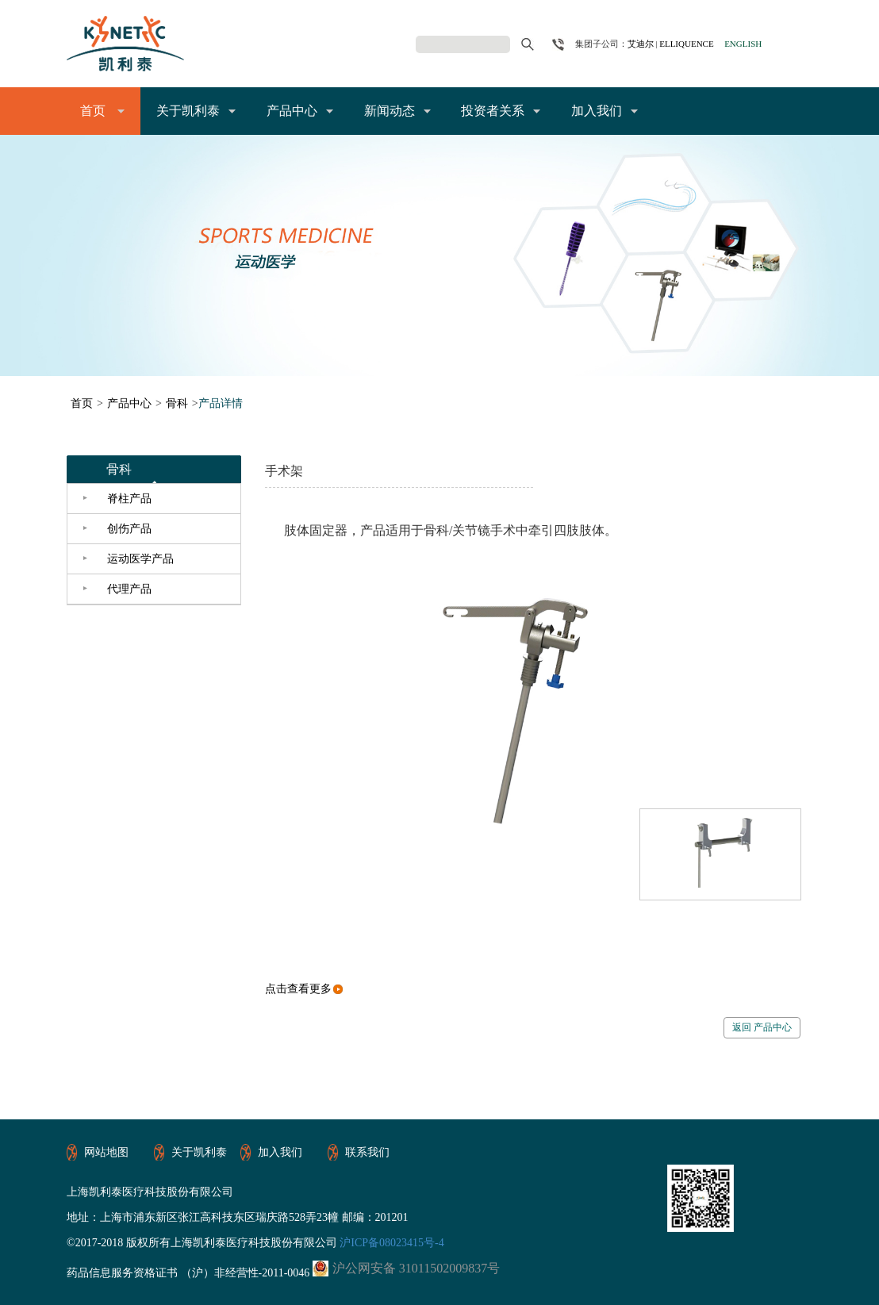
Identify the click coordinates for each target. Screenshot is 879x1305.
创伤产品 (129, 529)
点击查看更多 (304, 989)
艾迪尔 (641, 43)
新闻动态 (389, 110)
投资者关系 (492, 110)
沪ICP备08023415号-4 (390, 1243)
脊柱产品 (129, 499)
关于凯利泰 (188, 110)
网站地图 (106, 1152)
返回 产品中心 (762, 1027)
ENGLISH (743, 43)
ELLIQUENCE (686, 43)
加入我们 (596, 110)
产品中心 (292, 110)
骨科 (177, 403)
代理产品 (129, 589)
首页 (93, 110)
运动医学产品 (140, 559)
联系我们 (367, 1152)
